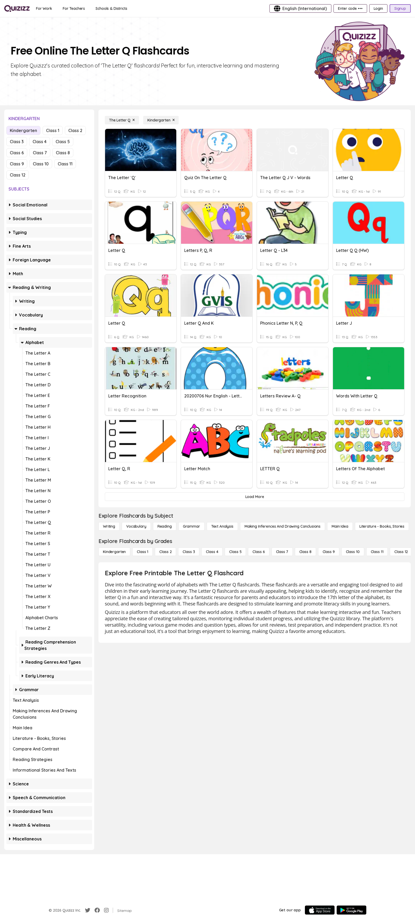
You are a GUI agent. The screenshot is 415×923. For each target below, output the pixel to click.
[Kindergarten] (161, 120)
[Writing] (109, 526)
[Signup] (400, 8)
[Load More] (254, 496)
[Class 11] (377, 552)
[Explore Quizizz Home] (17, 8)
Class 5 (63, 141)
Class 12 (17, 175)
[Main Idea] (340, 526)
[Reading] (164, 526)
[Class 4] (212, 552)
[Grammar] (191, 526)
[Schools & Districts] (111, 8)
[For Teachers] (73, 8)
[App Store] (320, 910)
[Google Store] (351, 910)
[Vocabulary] (136, 526)
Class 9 (17, 163)
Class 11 (65, 163)
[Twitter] (87, 910)
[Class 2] (165, 552)
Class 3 (17, 141)
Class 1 (52, 130)
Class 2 (75, 130)
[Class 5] (235, 552)
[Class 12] (401, 552)
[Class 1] (142, 552)
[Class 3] (188, 552)
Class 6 (17, 152)
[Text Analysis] (222, 526)
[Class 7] (282, 552)
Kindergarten (23, 130)
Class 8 (63, 152)
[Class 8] (305, 552)
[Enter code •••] (350, 8)
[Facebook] (97, 910)
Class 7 (40, 152)
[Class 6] (258, 552)
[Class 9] (328, 552)
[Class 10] (352, 552)
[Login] (378, 8)
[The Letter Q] (122, 120)
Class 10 (41, 163)
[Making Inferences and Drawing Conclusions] (282, 526)
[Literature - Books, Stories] (382, 526)
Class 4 (40, 141)
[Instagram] (106, 910)
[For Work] (44, 8)
